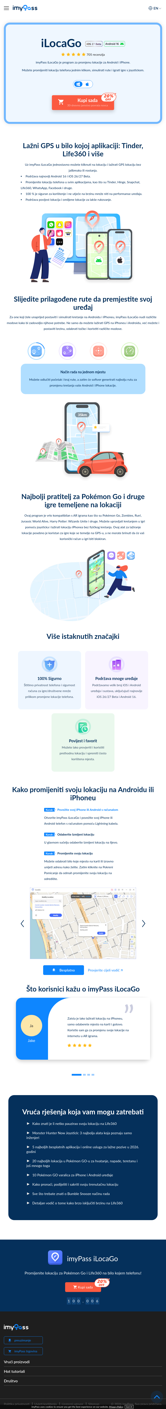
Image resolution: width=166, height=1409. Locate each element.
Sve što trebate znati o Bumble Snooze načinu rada (68, 1193)
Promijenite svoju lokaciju (68, 853)
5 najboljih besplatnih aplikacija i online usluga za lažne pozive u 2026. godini (82, 1149)
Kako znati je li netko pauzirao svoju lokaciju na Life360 (71, 1123)
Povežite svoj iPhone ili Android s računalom (81, 810)
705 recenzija (96, 54)
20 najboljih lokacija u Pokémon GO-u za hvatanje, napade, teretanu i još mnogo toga (82, 1163)
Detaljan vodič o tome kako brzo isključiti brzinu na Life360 (74, 1203)
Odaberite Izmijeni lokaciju (69, 834)
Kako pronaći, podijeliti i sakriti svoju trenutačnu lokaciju (72, 1184)
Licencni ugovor (72, 1404)
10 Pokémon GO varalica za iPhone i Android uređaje (69, 1175)
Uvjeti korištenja (45, 1404)
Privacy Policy (116, 1406)
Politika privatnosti (16, 1404)
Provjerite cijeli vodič (105, 970)
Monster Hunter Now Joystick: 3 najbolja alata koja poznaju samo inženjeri (79, 1135)
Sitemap (93, 1404)
